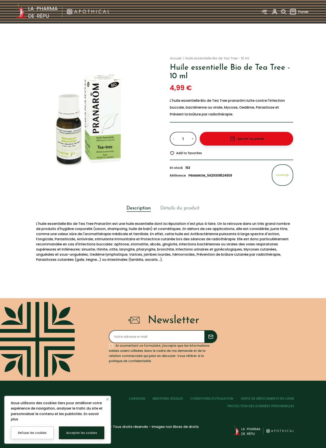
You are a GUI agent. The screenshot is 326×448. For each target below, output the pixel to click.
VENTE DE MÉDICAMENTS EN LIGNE (267, 398)
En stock (176, 168)
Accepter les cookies (81, 433)
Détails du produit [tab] (179, 208)
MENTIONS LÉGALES (168, 398)
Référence (178, 175)
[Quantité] (182, 139)
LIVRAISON (137, 398)
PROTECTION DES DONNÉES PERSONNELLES (260, 406)
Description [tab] (139, 208)
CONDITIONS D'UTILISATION (211, 398)
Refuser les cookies (32, 433)
